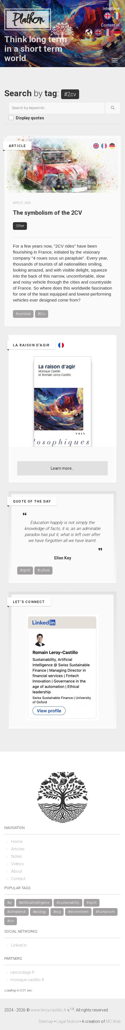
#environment (78, 912)
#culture (43, 570)
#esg (57, 912)
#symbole (23, 314)
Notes (16, 856)
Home (16, 841)
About (16, 871)
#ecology (39, 912)
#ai (9, 903)
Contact (18, 878)
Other (20, 226)
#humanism (105, 912)
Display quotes (30, 118)
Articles (18, 849)
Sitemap (45, 1021)
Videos (17, 864)
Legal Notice (67, 1021)
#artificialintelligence (34, 903)
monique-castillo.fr (27, 979)
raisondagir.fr (22, 972)
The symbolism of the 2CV (47, 212)
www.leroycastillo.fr (49, 1010)
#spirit (25, 570)
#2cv (41, 314)
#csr (10, 921)
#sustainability (67, 903)
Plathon (27, 19)
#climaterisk (16, 912)
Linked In (19, 945)
